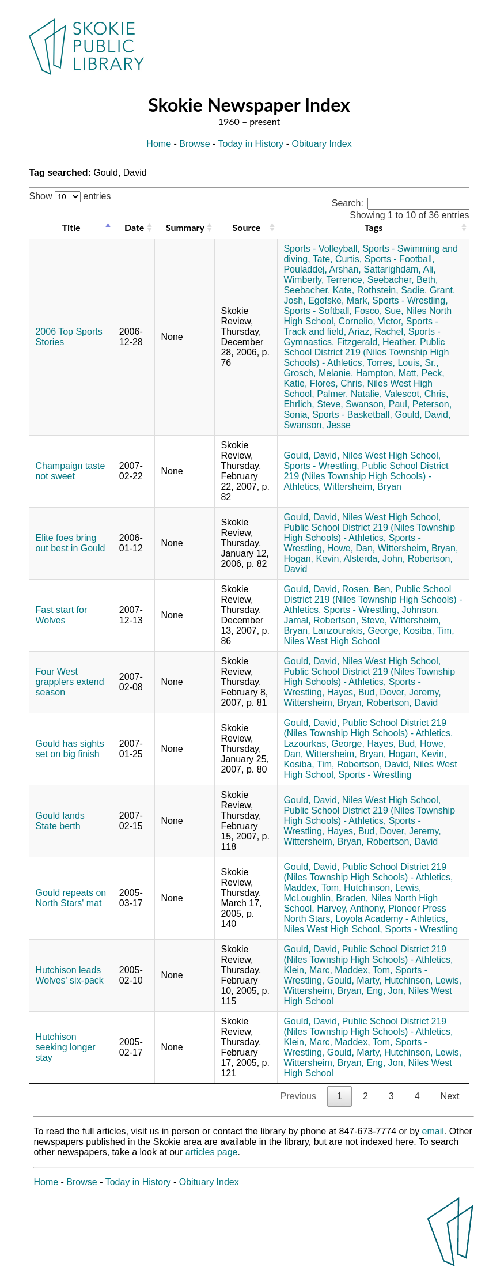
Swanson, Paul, (378, 404)
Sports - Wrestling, (410, 300)
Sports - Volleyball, (321, 249)
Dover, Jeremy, (410, 692)
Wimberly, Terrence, (324, 280)
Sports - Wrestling (375, 775)
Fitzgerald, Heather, (377, 342)
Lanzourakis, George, (357, 631)
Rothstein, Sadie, (392, 290)
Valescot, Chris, (417, 394)
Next (450, 1096)
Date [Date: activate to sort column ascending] (134, 227)
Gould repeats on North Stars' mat (70, 898)
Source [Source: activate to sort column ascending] (247, 227)
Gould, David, (422, 414)
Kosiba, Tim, (429, 631)
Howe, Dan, (351, 548)
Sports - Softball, (317, 311)
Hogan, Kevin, (312, 558)
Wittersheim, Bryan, (418, 548)
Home (158, 144)
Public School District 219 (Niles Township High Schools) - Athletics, (366, 352)
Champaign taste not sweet (70, 471)
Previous (298, 1096)
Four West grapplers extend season (69, 682)
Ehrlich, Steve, (313, 404)
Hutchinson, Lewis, (382, 887)
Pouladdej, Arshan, (322, 269)
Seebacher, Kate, (318, 290)
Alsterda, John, (374, 558)
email (433, 1131)
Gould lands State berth (59, 821)
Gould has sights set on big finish (69, 749)
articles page (211, 1152)
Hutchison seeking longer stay (65, 1047)
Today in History (251, 144)
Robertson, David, (374, 764)
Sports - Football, (400, 259)
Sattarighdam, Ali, (399, 269)
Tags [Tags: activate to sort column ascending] (373, 227)
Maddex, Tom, (312, 887)
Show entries (70, 196)
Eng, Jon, (385, 991)
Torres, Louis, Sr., (403, 363)
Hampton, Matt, (387, 373)
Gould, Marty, (354, 980)
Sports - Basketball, (352, 414)
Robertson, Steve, (350, 620)
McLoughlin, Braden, (325, 898)
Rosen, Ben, (367, 589)
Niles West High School (331, 641)
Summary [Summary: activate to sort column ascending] (185, 227)
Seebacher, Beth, (402, 280)
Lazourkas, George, (324, 743)
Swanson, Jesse (317, 425)
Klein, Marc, (307, 970)
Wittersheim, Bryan (362, 486)
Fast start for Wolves (61, 615)
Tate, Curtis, (337, 259)
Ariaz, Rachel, (377, 331)
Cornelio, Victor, (371, 321)
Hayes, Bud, (352, 692)
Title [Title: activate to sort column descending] (71, 227)
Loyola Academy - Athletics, (391, 919)
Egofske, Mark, (339, 300)
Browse (194, 144)
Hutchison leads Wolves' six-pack (69, 975)
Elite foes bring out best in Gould (70, 543)
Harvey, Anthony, (351, 908)
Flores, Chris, (337, 383)
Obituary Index (322, 144)
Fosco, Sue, (378, 311)
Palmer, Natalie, (349, 394)
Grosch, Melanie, (318, 373)
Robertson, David (402, 703)
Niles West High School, (391, 455)
